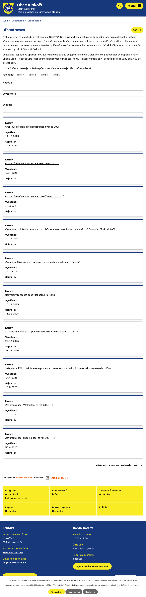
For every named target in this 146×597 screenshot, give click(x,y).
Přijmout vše (56, 592)
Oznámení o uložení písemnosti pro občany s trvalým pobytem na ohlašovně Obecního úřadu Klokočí (62, 229)
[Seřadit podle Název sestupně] (13, 83)
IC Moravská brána (59, 492)
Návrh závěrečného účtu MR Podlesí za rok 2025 (34, 163)
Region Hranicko (10, 509)
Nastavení (90, 592)
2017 (21, 74)
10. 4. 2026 (11, 172)
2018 (33, 74)
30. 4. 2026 (11, 145)
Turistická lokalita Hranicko (110, 492)
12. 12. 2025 (12, 136)
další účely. (133, 580)
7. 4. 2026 (10, 205)
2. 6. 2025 (10, 414)
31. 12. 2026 (12, 313)
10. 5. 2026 (11, 386)
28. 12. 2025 (12, 304)
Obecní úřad (18, 20)
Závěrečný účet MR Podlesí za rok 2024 (29, 404)
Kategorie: (8, 74)
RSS (137, 30)
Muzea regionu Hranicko (61, 509)
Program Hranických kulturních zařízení (16, 494)
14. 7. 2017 (11, 271)
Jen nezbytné (74, 592)
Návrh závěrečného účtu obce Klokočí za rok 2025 (35, 196)
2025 (45, 74)
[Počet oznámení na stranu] (138, 465)
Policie (103, 507)
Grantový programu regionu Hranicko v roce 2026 (35, 126)
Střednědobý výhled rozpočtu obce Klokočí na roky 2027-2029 (42, 331)
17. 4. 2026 (11, 377)
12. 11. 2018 (12, 238)
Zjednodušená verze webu (92, 566)
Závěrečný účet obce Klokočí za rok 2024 (30, 437)
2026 (57, 74)
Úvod (5, 20)
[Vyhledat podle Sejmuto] (73, 110)
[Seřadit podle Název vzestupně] (13, 82)
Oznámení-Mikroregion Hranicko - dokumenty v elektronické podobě (45, 261)
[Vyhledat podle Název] (73, 88)
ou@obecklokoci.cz (14, 562)
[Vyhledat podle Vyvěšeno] (73, 99)
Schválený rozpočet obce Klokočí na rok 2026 (33, 294)
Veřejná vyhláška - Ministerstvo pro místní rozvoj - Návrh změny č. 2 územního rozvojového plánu (60, 368)
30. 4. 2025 (11, 447)
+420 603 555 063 (13, 552)
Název (7, 82)
